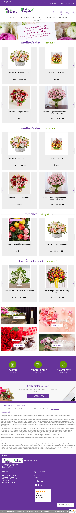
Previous (2, 65)
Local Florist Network (59, 511)
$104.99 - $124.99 (19, 298)
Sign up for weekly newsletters (38, 396)
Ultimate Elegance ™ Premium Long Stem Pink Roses (57, 112)
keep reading (55, 409)
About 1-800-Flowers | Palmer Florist (13, 406)
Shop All (49, 43)
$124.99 (19, 251)
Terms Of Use (38, 511)
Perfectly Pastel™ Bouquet (19, 72)
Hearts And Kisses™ (56, 72)
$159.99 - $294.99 (57, 119)
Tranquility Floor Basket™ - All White (19, 291)
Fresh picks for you (38, 388)
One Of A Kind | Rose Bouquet (19, 244)
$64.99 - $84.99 (19, 79)
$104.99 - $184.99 (57, 298)
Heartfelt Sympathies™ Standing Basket (56, 291)
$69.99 (56, 79)
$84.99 (19, 119)
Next (73, 65)
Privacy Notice (48, 511)
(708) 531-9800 (8, 2)
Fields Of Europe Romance (19, 112)
